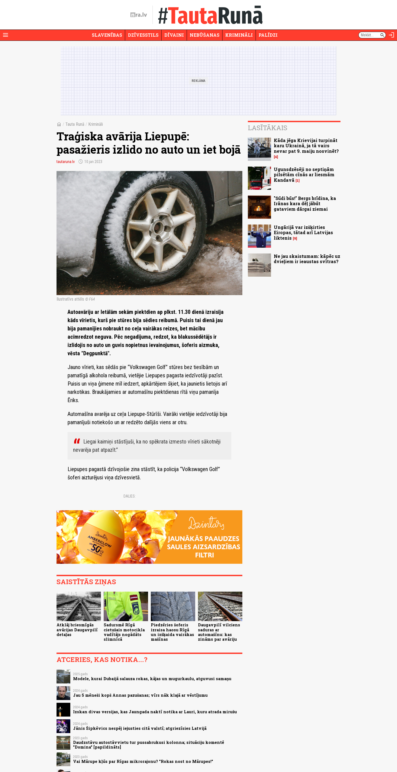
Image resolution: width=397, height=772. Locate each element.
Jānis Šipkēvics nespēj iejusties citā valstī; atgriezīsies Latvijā (139, 728)
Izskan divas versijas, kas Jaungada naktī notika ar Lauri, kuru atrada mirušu (155, 711)
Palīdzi (268, 35)
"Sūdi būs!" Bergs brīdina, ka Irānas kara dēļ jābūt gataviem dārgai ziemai (305, 203)
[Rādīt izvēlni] (5, 35)
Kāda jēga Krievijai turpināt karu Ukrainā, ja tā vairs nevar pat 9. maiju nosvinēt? (306, 145)
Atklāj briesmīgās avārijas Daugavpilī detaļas (77, 629)
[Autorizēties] (391, 35)
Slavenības (107, 35)
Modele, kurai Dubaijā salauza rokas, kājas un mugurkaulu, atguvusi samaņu (152, 678)
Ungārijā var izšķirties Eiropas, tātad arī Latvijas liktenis (303, 232)
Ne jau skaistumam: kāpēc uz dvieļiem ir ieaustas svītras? (307, 258)
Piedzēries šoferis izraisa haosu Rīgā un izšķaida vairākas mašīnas (172, 632)
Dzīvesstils (143, 35)
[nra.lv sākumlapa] (138, 14)
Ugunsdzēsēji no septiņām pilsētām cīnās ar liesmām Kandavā (304, 174)
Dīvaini (174, 35)
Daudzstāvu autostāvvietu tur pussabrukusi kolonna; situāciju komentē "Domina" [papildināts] (148, 745)
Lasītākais (267, 127)
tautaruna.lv (66, 161)
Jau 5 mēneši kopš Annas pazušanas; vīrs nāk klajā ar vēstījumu (140, 695)
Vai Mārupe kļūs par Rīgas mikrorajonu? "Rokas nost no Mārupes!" (143, 761)
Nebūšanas (204, 35)
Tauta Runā (74, 124)
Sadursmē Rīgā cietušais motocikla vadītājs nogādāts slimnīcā (124, 632)
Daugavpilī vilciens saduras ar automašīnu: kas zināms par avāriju (219, 632)
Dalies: (130, 496)
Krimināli (239, 35)
